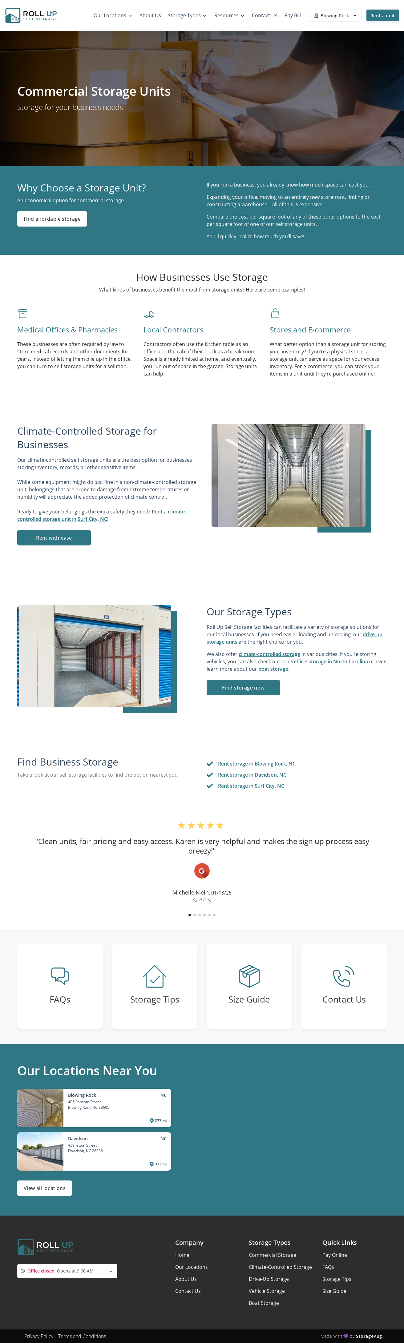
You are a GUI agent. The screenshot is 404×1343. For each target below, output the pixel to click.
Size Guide (334, 1291)
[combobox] (67, 1271)
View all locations (45, 1188)
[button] (189, 915)
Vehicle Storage (267, 1291)
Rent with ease (54, 537)
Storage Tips (336, 1279)
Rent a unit (382, 15)
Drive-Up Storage (269, 1279)
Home (182, 1255)
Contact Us (188, 1291)
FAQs (328, 1267)
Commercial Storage (272, 1255)
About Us (186, 1279)
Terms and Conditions (82, 1336)
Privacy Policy (38, 1336)
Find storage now (243, 687)
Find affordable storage (52, 218)
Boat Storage (264, 1303)
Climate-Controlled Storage (280, 1267)
